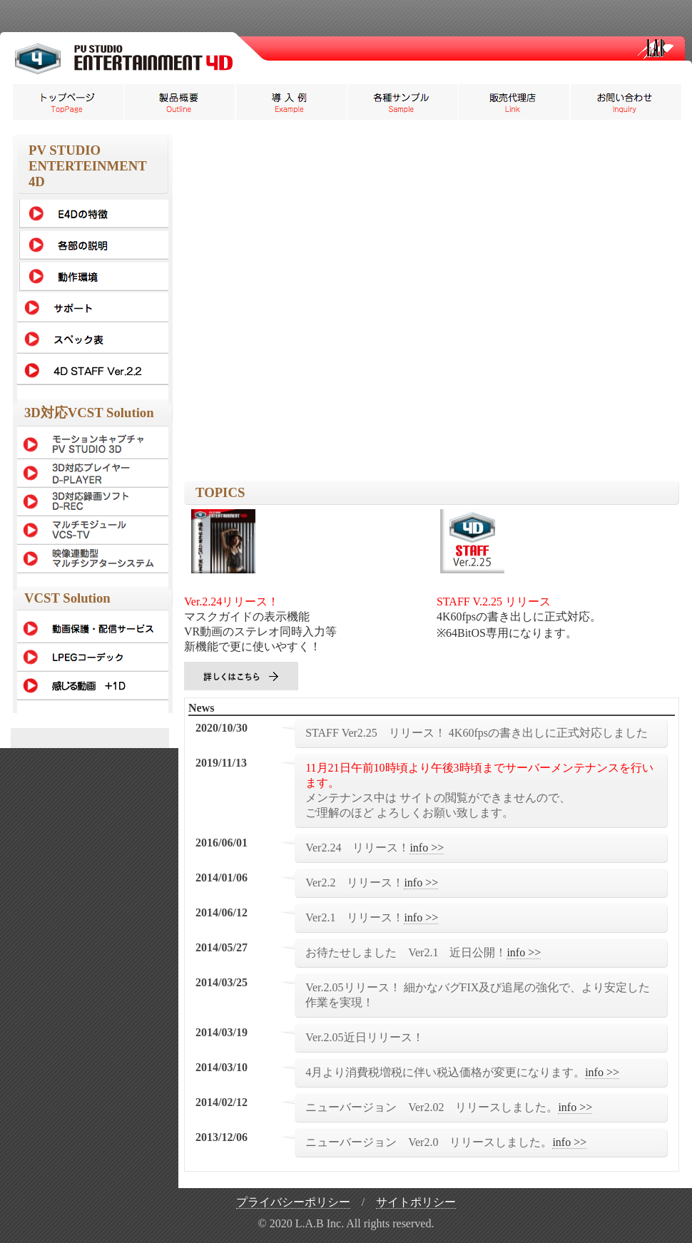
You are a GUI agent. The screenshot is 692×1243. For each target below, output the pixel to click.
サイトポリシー (416, 1202)
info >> (426, 848)
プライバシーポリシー (293, 1202)
